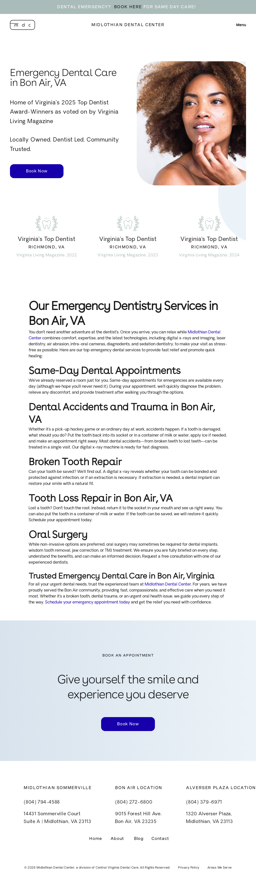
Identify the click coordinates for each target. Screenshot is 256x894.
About (117, 838)
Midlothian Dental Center (127, 24)
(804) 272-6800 (133, 802)
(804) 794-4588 (42, 802)
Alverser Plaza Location (221, 787)
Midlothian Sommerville (57, 787)
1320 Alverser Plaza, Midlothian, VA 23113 (209, 818)
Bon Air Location (138, 787)
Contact (160, 838)
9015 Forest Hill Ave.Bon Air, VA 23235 (138, 818)
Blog (139, 838)
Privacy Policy (188, 867)
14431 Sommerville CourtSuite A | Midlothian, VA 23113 (57, 818)
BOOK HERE (128, 6)
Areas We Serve (219, 867)
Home (95, 838)
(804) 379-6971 (204, 802)
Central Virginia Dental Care (117, 867)
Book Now (37, 171)
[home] (22, 25)
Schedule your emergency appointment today (87, 602)
